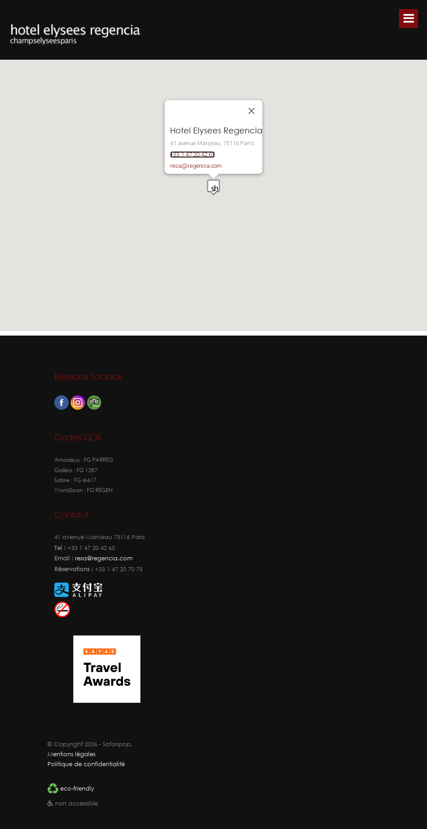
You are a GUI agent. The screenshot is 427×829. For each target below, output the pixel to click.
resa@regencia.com (196, 165)
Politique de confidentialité (86, 764)
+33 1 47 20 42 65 (192, 154)
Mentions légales (71, 754)
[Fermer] (251, 111)
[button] (194, 190)
